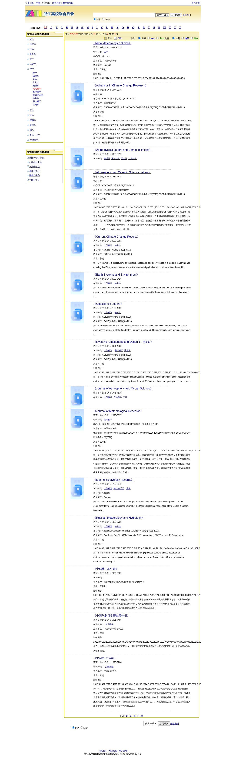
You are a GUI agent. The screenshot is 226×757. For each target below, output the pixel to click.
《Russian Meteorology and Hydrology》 (118, 517)
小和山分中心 (35, 162)
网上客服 (113, 751)
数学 (35, 73)
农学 (32, 115)
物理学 (36, 76)
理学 (32, 69)
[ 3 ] (130, 716)
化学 (35, 79)
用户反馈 (123, 751)
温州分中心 (34, 175)
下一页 (140, 716)
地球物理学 (38, 95)
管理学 (33, 125)
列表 (120, 38)
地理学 (36, 85)
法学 (32, 49)
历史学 (33, 64)
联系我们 (103, 751)
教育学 (33, 54)
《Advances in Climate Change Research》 (120, 85)
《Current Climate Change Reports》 (116, 236)
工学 (32, 110)
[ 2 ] (126, 716)
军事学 (33, 120)
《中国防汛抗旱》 (104, 657)
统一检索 (35, 3)
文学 (32, 59)
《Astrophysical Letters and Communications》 (122, 149)
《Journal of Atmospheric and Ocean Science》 (123, 388)
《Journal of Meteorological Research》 (118, 411)
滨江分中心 (34, 171)
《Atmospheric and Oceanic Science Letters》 (122, 172)
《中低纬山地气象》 (106, 568)
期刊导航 (46, 3)
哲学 (32, 39)
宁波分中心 (34, 180)
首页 (27, 3)
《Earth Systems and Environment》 (116, 274)
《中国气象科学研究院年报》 (111, 615)
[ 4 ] (134, 716)
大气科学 (37, 89)
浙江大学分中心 (36, 158)
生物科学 (34, 140)
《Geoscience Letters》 (108, 303)
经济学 (33, 44)
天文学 (36, 82)
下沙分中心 (34, 166)
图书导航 (56, 3)
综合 (32, 130)
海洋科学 (37, 92)
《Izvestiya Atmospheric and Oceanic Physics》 (123, 341)
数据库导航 (68, 3)
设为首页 (195, 3)
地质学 (36, 98)
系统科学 (37, 101)
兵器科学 (132, 158)
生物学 (36, 104)
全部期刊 (186, 15)
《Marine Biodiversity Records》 (113, 479)
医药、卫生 (35, 135)
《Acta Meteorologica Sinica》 (112, 43)
